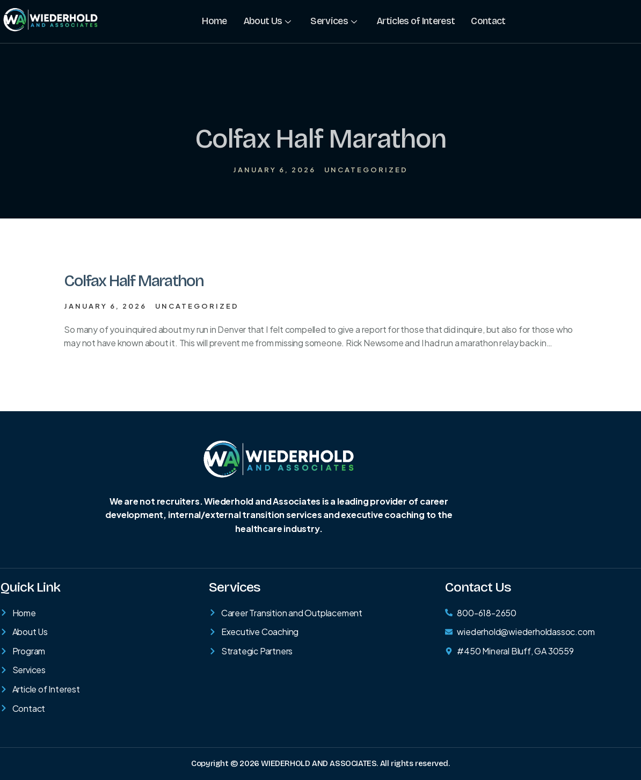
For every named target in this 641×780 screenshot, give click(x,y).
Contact (487, 21)
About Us (267, 21)
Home (214, 21)
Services (333, 21)
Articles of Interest (415, 21)
